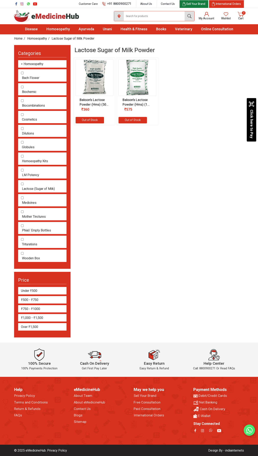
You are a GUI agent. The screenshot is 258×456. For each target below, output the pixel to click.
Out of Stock (90, 120)
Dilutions (28, 133)
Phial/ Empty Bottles (36, 230)
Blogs (78, 415)
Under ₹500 (29, 290)
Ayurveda (86, 29)
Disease (31, 29)
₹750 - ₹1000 (30, 309)
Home (18, 38)
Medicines (29, 203)
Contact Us (168, 4)
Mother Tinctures (34, 216)
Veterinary (183, 29)
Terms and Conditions (31, 402)
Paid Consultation (147, 409)
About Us (146, 4)
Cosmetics (29, 119)
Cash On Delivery (209, 409)
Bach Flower (30, 78)
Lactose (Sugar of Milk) (38, 189)
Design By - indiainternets (226, 450)
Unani (107, 29)
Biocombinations (33, 105)
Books (161, 29)
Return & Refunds (27, 409)
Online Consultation (217, 29)
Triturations (29, 244)
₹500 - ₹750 (29, 299)
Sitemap (80, 421)
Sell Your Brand (145, 395)
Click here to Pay (251, 119)
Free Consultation (147, 402)
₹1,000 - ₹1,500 (32, 317)
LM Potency (30, 175)
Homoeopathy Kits (35, 161)
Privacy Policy (24, 395)
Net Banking (205, 402)
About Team (83, 395)
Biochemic (29, 92)
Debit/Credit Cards (210, 395)
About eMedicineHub (89, 402)
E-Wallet (201, 416)
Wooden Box (31, 258)
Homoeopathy (58, 29)
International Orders (149, 415)
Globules (28, 147)
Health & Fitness (134, 29)
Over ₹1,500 (29, 327)
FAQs (18, 415)
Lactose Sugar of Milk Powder (73, 38)
